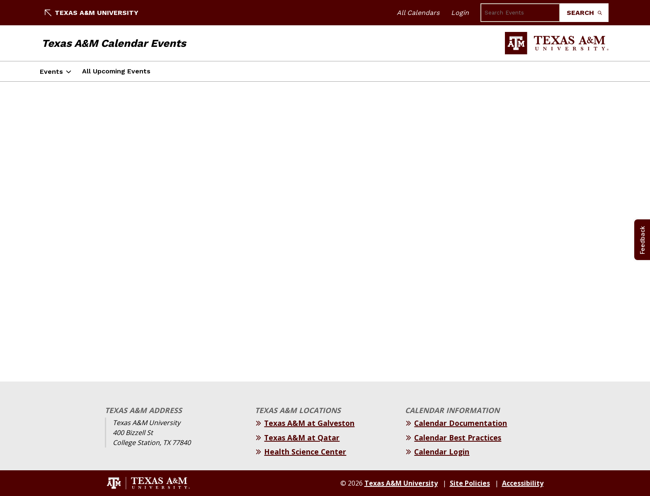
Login (460, 13)
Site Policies (470, 483)
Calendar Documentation (460, 423)
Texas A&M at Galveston (309, 423)
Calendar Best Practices (457, 438)
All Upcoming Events (116, 71)
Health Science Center (305, 452)
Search (584, 13)
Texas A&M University (91, 13)
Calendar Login (441, 452)
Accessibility (522, 483)
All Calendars (418, 13)
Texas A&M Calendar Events (113, 43)
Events (51, 71)
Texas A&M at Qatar (302, 438)
